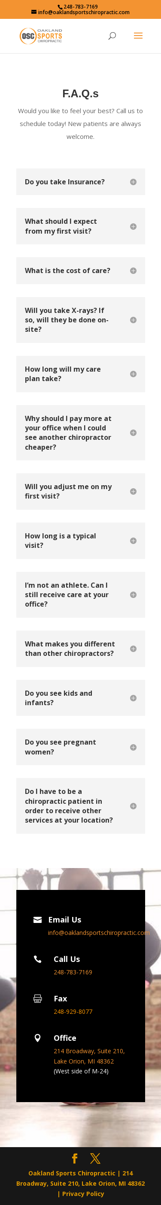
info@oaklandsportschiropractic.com (99, 933)
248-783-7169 (81, 6)
